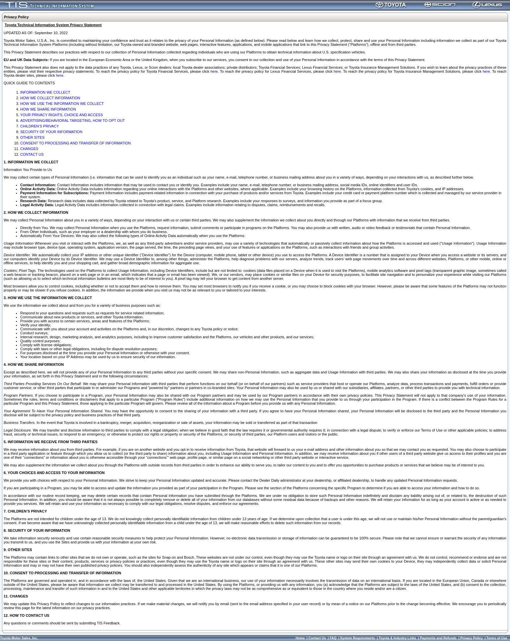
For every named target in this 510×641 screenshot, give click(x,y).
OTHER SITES (32, 137)
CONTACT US (32, 154)
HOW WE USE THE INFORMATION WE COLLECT (62, 104)
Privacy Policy (471, 638)
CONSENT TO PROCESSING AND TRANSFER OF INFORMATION (75, 143)
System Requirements (357, 638)
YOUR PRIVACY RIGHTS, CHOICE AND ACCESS (61, 115)
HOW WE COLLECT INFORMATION (50, 98)
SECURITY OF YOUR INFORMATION (51, 132)
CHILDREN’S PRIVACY (39, 126)
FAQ (333, 638)
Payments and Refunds (438, 638)
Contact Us (317, 638)
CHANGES (29, 149)
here (214, 71)
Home (300, 638)
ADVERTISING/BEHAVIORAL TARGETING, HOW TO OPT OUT (72, 120)
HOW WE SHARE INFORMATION (48, 109)
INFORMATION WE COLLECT (45, 92)
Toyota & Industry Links (397, 638)
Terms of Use (496, 638)
